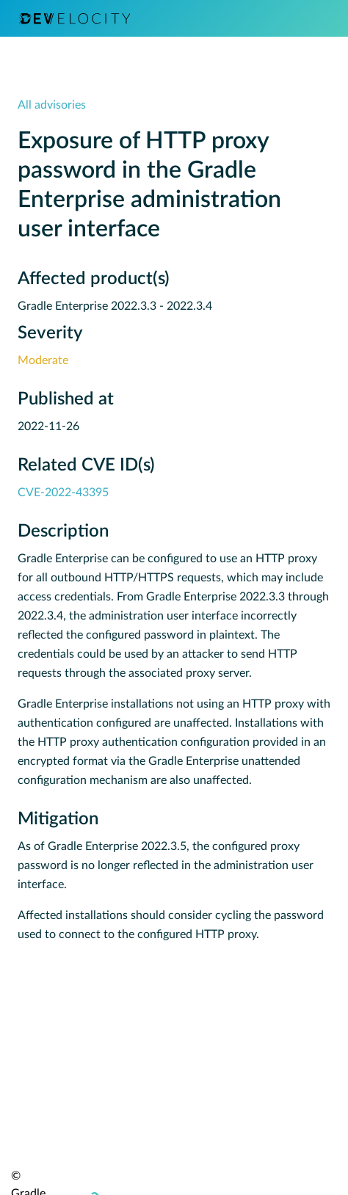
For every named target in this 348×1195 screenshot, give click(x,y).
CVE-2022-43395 (63, 492)
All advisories (52, 105)
